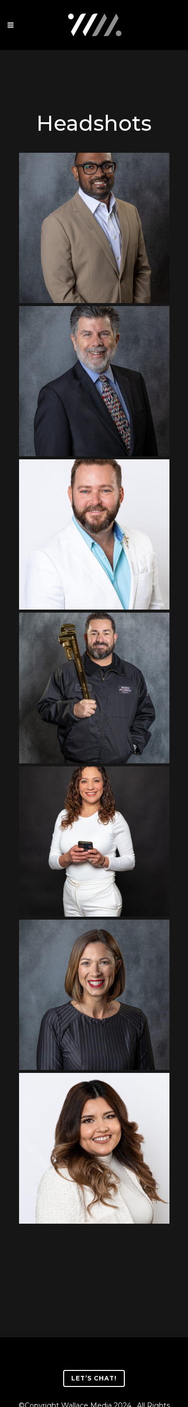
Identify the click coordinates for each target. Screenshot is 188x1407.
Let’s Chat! (94, 1378)
